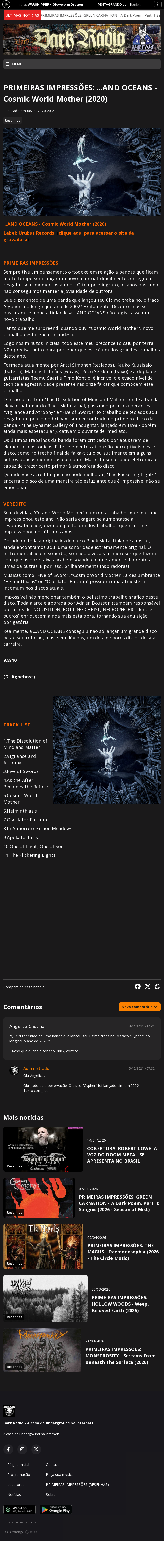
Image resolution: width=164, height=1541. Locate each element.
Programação (18, 1474)
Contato (52, 1464)
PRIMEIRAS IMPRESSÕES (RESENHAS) (77, 1484)
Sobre (51, 1494)
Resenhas (12, 120)
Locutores (15, 1484)
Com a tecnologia (20, 1532)
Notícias (14, 1494)
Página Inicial (18, 1464)
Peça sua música (60, 1474)
